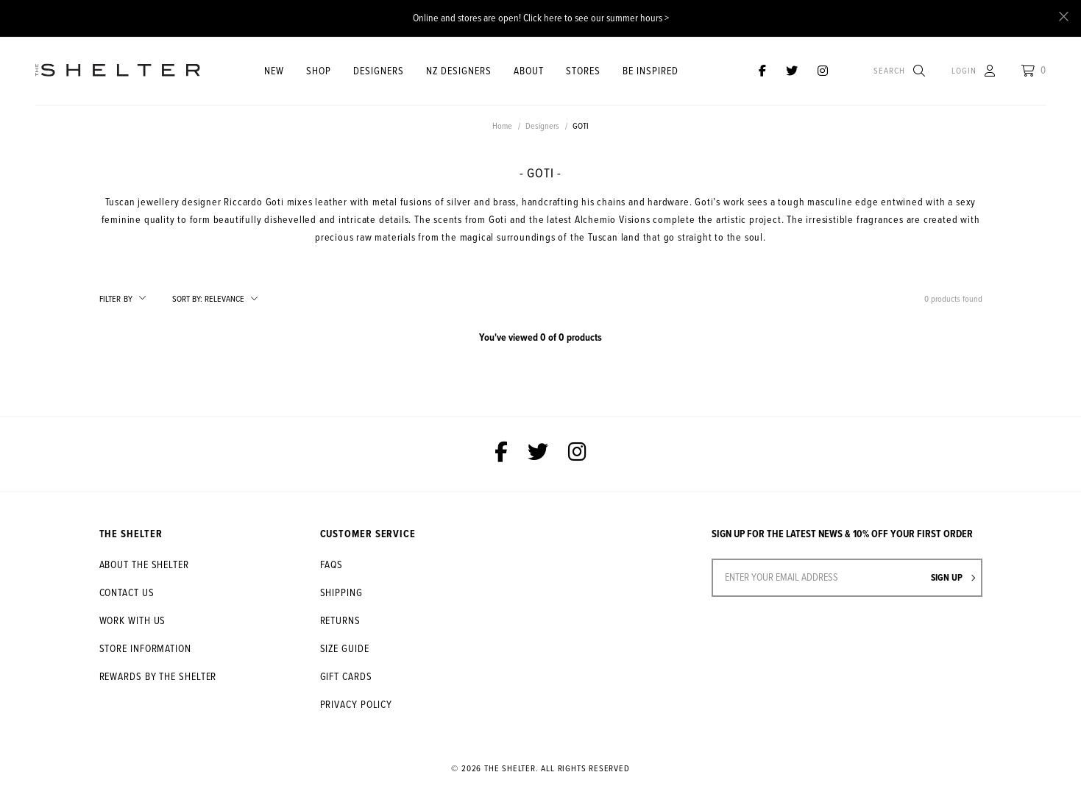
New (274, 71)
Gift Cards (346, 677)
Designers (378, 71)
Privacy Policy (356, 705)
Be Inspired (650, 71)
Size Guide (344, 649)
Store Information (145, 649)
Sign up (953, 577)
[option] (540, 141)
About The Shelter (144, 565)
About (529, 71)
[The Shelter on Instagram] (823, 71)
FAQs (332, 565)
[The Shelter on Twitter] (792, 71)
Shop (318, 71)
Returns (340, 621)
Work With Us (132, 621)
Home (502, 126)
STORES (583, 71)
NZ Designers (459, 71)
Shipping (341, 593)
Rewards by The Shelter (158, 677)
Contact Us (127, 593)
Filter (115, 299)
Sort (187, 299)
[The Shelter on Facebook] (762, 71)
